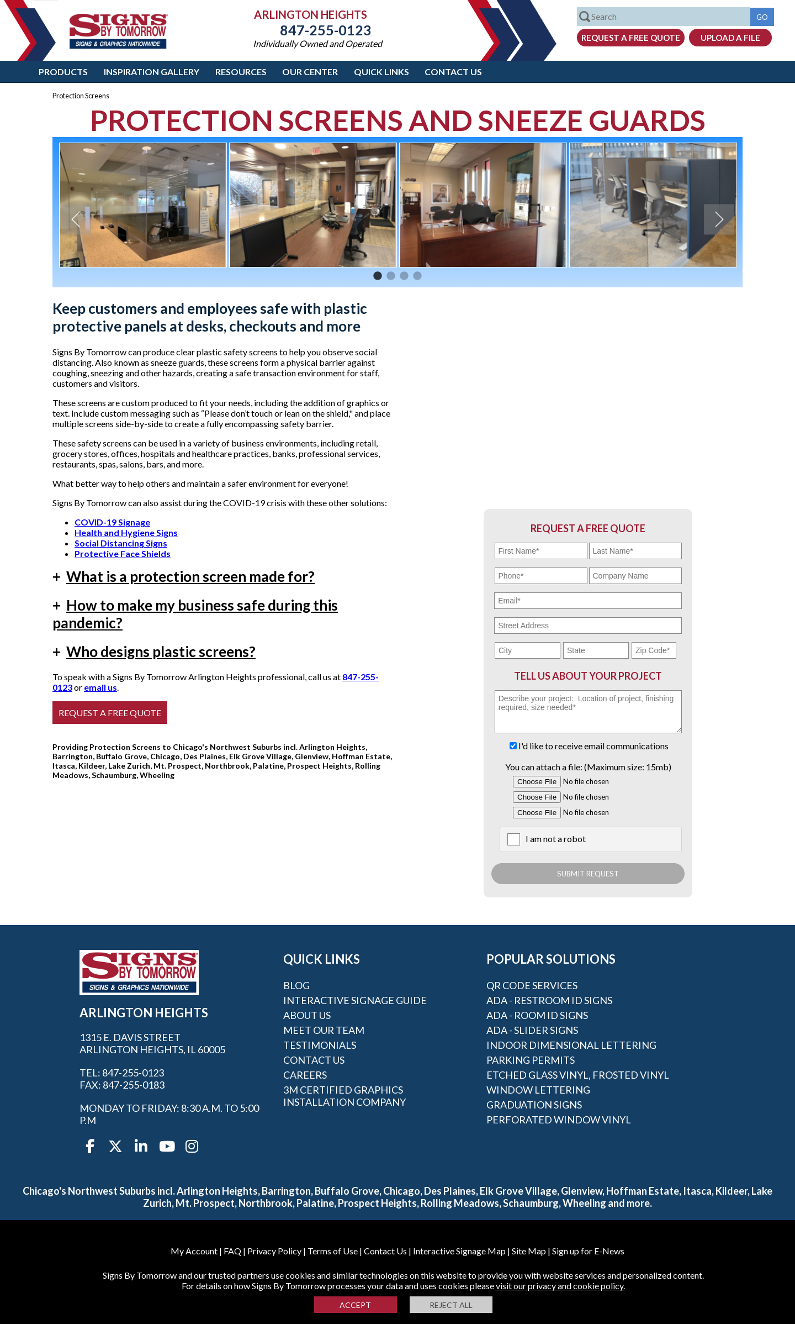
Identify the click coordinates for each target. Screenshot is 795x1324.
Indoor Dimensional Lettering (571, 1045)
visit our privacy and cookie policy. (560, 1285)
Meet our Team (323, 1030)
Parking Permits (530, 1060)
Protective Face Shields (123, 553)
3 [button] (404, 276)
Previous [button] (76, 219)
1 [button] (377, 276)
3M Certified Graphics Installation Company (344, 1096)
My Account (194, 1251)
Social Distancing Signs (121, 543)
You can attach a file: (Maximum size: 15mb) (588, 766)
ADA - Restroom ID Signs (549, 1000)
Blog (296, 985)
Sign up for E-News (588, 1251)
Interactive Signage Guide (355, 1000)
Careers (305, 1075)
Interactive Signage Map (459, 1251)
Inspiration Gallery (151, 71)
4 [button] (417, 276)
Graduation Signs (534, 1105)
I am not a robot (556, 838)
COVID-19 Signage (112, 522)
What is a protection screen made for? (183, 576)
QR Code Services (531, 985)
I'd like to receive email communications (593, 745)
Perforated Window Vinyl (558, 1119)
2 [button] (390, 276)
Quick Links (381, 71)
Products (63, 71)
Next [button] (719, 219)
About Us (307, 1015)
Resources (241, 71)
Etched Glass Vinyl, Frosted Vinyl (577, 1075)
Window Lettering (538, 1090)
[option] (143, 205)
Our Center (310, 71)
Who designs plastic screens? (154, 651)
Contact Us (453, 71)
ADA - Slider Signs (532, 1030)
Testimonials (319, 1045)
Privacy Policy (274, 1251)
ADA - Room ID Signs (537, 1015)
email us (100, 687)
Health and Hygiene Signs (126, 532)
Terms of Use (333, 1251)
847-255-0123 (317, 30)
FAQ (232, 1251)
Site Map (529, 1251)
